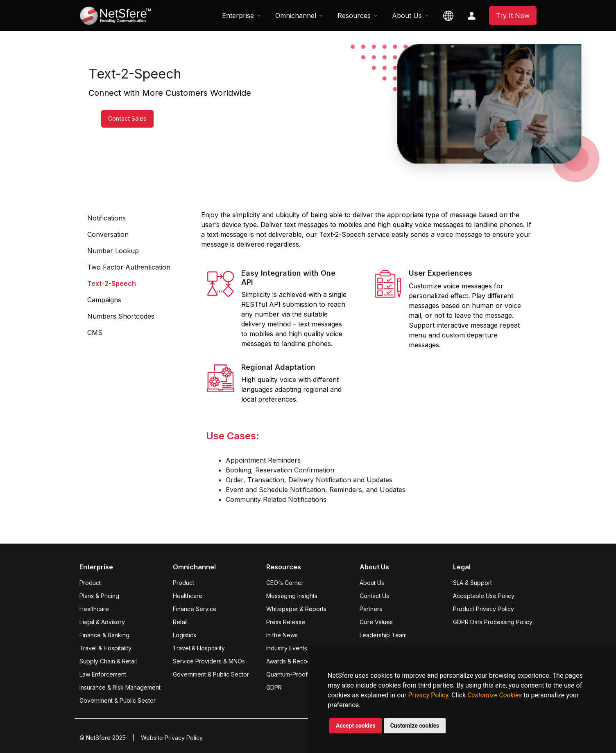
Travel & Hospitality (105, 648)
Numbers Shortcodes (120, 316)
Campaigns (104, 300)
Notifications (106, 218)
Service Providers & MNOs (209, 661)
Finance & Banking (104, 635)
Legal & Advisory (102, 621)
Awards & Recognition (295, 661)
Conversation (108, 234)
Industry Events (286, 648)
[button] (448, 15)
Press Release (285, 621)
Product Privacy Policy (483, 608)
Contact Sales (116, 125)
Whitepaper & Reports (296, 608)
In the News (282, 635)
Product (90, 582)
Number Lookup (113, 251)
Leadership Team (383, 635)
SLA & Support (472, 582)
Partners (371, 608)
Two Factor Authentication (128, 267)
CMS (94, 332)
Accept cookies (356, 725)
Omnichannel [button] (295, 15)
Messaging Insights (291, 595)
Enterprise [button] (238, 15)
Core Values (376, 621)
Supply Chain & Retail (108, 661)
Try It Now (513, 15)
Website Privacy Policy (171, 737)
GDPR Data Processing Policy (492, 621)
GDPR (274, 687)
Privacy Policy (428, 695)
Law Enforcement (102, 674)
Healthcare (94, 608)
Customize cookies (414, 725)
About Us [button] (407, 15)
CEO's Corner (284, 582)
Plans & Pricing (99, 595)
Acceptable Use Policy (483, 595)
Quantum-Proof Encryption (302, 674)
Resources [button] (354, 15)
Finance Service (195, 608)
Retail (180, 621)
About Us (372, 582)
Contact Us (374, 595)
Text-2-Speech (111, 283)
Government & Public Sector (117, 700)
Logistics (184, 635)
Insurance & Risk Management (120, 687)
